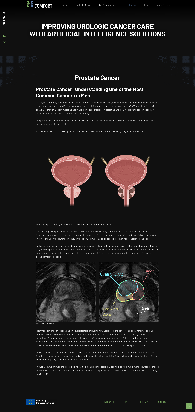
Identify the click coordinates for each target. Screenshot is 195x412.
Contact (162, 402)
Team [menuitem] (146, 5)
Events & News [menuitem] (163, 5)
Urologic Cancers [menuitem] (84, 5)
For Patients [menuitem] (132, 5)
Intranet (109, 402)
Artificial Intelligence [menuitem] (109, 5)
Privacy (144, 402)
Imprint (127, 402)
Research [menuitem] (64, 5)
